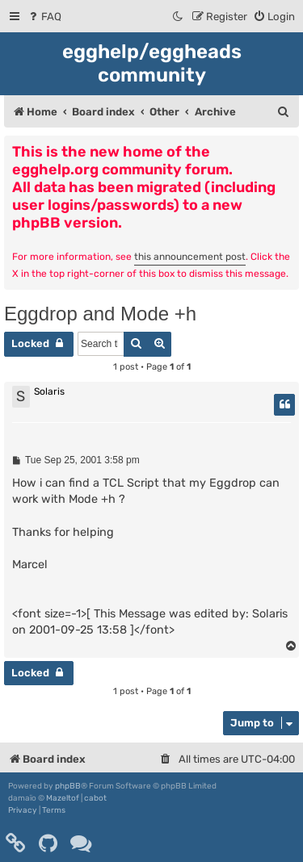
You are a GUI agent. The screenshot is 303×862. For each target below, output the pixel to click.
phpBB (68, 786)
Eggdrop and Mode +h (100, 313)
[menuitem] (44, 16)
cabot (95, 798)
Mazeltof (62, 798)
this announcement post (190, 256)
